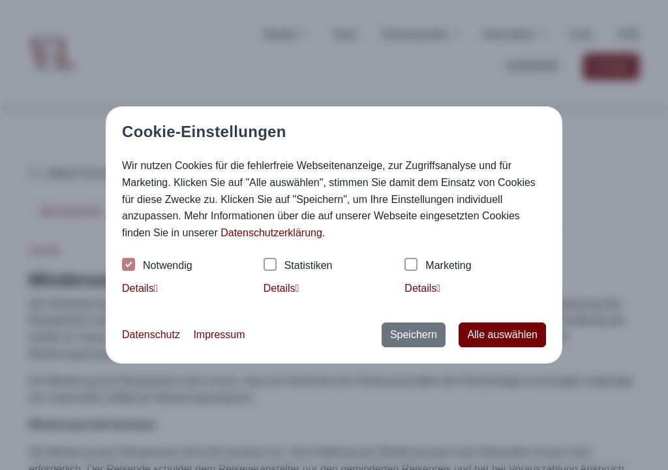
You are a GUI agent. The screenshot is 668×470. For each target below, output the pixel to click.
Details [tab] (140, 288)
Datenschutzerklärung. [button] (272, 232)
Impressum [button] (219, 334)
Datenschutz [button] (151, 334)
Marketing (437, 266)
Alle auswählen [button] (502, 334)
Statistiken (298, 266)
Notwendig (157, 266)
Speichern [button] (413, 334)
